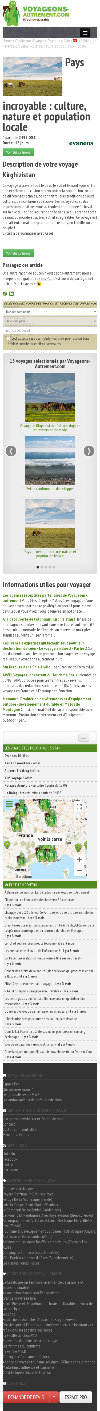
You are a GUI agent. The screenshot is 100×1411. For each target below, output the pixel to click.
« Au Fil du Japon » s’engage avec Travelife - (41, 991)
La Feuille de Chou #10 (20, 1335)
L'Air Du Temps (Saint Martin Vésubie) (30, 1204)
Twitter (8, 1164)
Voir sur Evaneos (18, 152)
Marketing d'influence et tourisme (28, 1367)
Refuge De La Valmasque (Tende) (27, 1199)
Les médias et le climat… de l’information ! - (42, 950)
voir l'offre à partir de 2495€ (33, 792)
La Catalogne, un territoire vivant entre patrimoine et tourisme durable (43, 1284)
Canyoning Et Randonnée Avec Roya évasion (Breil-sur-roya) (48, 1215)
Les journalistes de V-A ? (21, 1094)
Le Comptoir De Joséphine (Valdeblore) (32, 1209)
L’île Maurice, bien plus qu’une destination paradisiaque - (41, 1021)
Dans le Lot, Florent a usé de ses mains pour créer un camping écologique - (45, 1034)
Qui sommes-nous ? (18, 1089)
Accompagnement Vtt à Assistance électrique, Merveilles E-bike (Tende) (48, 1223)
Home (7, 40)
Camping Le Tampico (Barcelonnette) (31, 1252)
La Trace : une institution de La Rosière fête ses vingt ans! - (43, 961)
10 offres (17, 755)
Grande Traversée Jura (19, 1298)
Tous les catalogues (18, 1188)
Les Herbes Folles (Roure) (22, 1263)
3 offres (18, 778)
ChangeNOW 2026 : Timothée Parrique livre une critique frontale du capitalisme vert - (49, 915)
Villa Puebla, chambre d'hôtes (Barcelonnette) (38, 1257)
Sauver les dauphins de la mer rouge (30, 1340)
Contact (9, 1124)
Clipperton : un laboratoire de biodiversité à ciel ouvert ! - (42, 902)
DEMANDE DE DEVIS (26, 1397)
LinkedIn (9, 1153)
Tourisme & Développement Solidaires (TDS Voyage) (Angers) (50, 1231)
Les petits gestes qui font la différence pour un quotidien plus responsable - (45, 1001)
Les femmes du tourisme (21, 1346)
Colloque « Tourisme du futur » (26, 1356)
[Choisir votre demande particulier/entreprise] (54, 1397)
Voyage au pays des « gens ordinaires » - (40, 1044)
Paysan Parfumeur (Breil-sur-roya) (29, 1194)
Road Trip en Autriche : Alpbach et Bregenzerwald (40, 1319)
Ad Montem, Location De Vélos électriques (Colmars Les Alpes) (45, 1244)
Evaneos (53, 40)
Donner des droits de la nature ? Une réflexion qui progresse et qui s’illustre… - (49, 973)
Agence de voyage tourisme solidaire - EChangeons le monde (49, 1361)
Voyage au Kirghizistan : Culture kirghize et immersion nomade (50, 427)
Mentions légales (16, 1134)
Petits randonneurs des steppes (50, 488)
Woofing (9, 1314)
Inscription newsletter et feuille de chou (33, 1118)
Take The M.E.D (14, 1351)
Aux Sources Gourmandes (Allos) (28, 1236)
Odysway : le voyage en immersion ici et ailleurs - (45, 1011)
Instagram (10, 1169)
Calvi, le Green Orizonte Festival (27, 1372)
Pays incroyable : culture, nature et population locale (50, 553)
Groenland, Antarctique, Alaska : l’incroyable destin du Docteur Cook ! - (50, 1054)
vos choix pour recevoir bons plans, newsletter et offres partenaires (48, 341)
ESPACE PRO (76, 1397)
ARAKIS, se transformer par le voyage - (38, 983)
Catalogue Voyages (29, 40)
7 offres (22, 763)
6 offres (22, 770)
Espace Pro (11, 1083)
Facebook (10, 1159)
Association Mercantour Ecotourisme (31, 1292)
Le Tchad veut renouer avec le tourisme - (40, 943)
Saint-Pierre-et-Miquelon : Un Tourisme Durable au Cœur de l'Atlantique (48, 1306)
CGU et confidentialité (20, 1129)
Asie (66, 40)
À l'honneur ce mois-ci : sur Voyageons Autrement (47, 892)
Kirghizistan (87, 40)
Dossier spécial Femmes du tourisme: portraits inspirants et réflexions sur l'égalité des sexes (48, 1327)
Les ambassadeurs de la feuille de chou (32, 1099)
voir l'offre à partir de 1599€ (36, 785)
